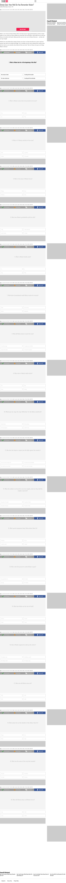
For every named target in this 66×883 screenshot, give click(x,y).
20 (30, 9)
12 (16, 9)
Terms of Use (9, 881)
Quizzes (7, 6)
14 (20, 9)
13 (18, 9)
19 (28, 9)
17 (25, 9)
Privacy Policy (16, 881)
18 (26, 9)
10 (13, 9)
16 (23, 9)
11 (15, 9)
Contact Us (3, 881)
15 (21, 9)
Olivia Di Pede (3, 6)
